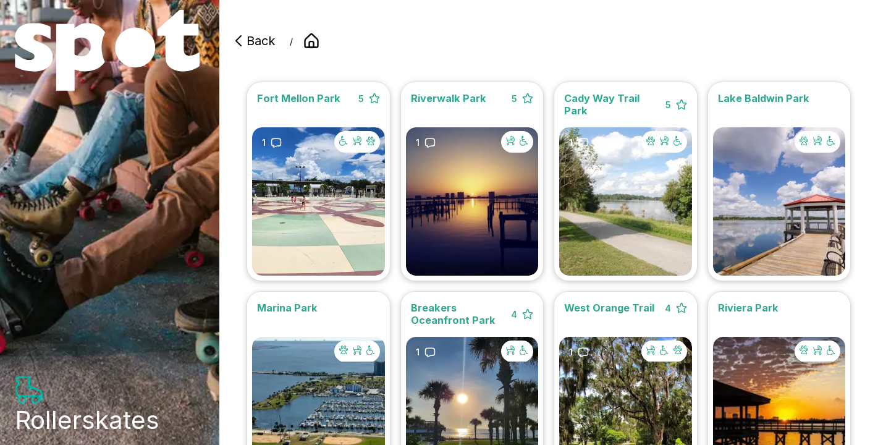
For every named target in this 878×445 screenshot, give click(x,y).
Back (253, 40)
